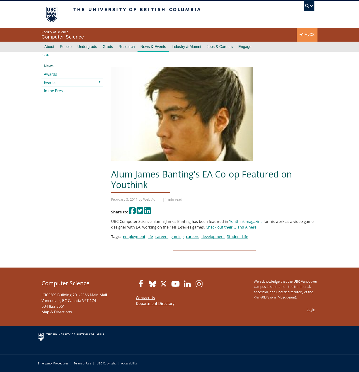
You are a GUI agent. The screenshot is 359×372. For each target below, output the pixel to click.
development (213, 236)
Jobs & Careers (220, 47)
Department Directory (155, 303)
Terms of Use (82, 363)
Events (49, 82)
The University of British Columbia (51, 14)
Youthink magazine (246, 221)
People (66, 47)
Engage (244, 47)
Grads (108, 47)
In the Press (54, 90)
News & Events (153, 47)
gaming (177, 236)
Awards (50, 74)
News (49, 66)
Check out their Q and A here (231, 227)
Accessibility (129, 363)
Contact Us (145, 297)
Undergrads (87, 47)
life (150, 236)
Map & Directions (57, 312)
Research (127, 47)
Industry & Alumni (186, 47)
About (49, 47)
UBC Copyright (106, 363)
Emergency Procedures (53, 363)
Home (45, 54)
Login (311, 309)
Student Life (237, 236)
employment (134, 236)
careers (161, 236)
